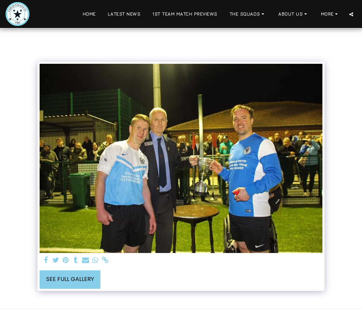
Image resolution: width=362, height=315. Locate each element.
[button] (248, 14)
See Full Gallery (70, 279)
